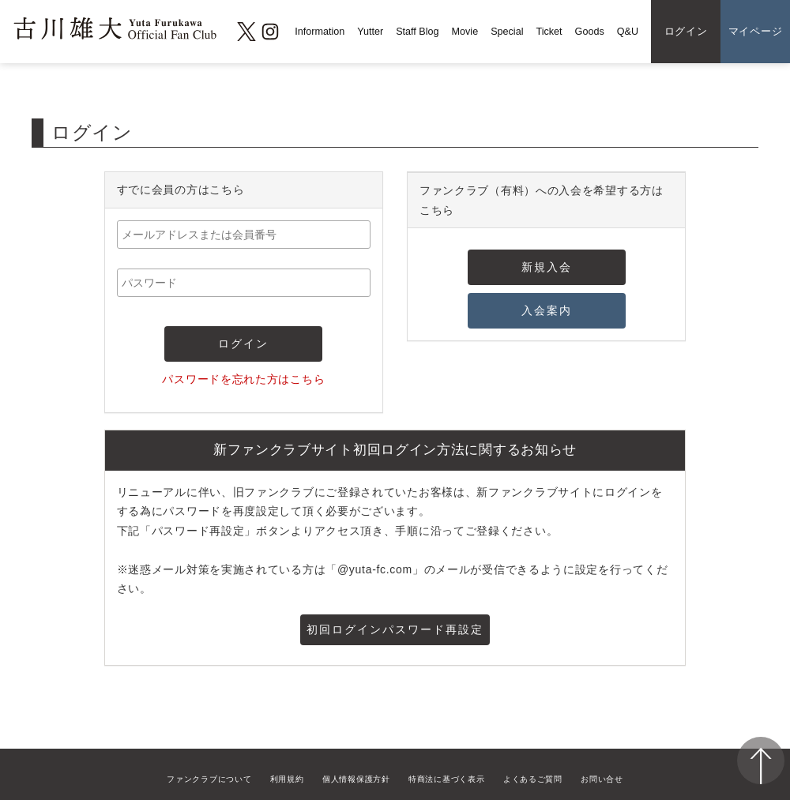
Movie (465, 31)
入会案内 (546, 310)
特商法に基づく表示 (446, 779)
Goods (589, 31)
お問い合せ (602, 779)
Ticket (549, 31)
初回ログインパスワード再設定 (395, 629)
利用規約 (287, 779)
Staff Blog (417, 31)
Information (319, 31)
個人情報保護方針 (356, 779)
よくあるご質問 (532, 779)
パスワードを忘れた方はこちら (243, 379)
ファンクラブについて (209, 779)
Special (507, 31)
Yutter (370, 31)
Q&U (627, 31)
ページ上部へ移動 (760, 760)
